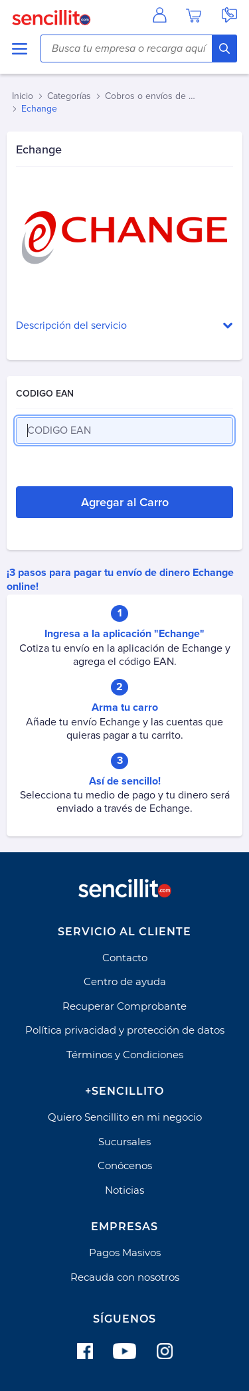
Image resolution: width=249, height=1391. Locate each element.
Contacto (124, 957)
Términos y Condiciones (124, 1054)
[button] (124, 326)
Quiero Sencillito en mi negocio (125, 1117)
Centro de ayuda (125, 981)
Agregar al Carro (125, 502)
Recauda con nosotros (124, 1277)
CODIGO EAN (45, 393)
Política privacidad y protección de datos (124, 1030)
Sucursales (124, 1141)
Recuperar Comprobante (124, 1006)
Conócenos (125, 1165)
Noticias (124, 1190)
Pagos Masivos (125, 1252)
